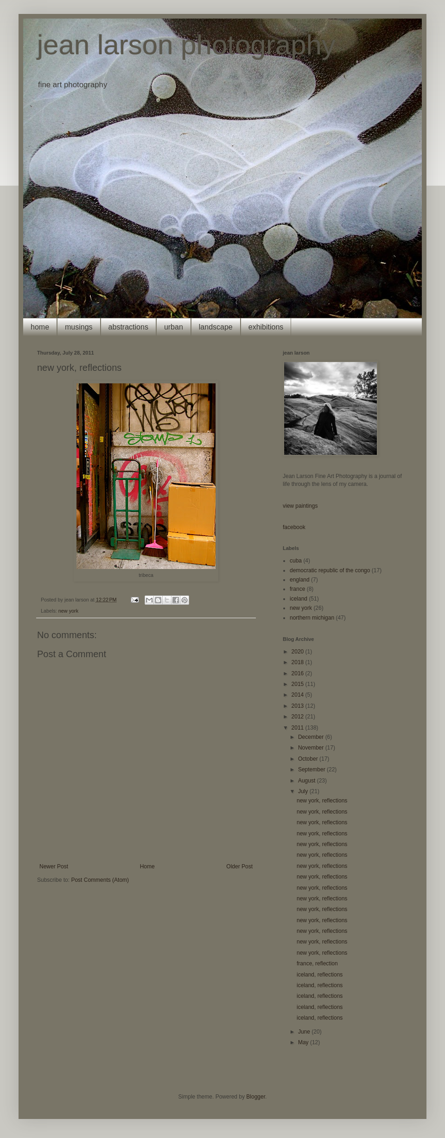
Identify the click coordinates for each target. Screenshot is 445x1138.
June (305, 1031)
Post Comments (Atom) (100, 880)
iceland (298, 598)
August (307, 780)
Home (147, 866)
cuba (296, 560)
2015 (298, 684)
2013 (298, 706)
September (312, 769)
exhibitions (266, 327)
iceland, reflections (320, 974)
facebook (294, 527)
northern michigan (312, 617)
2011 (298, 727)
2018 (298, 662)
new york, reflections (322, 800)
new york (68, 611)
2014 (298, 695)
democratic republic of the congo (330, 570)
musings (79, 327)
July (304, 791)
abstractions (128, 327)
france (297, 589)
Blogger (255, 1096)
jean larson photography (186, 44)
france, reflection (317, 963)
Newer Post (53, 866)
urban (173, 327)
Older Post (239, 866)
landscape (216, 327)
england (300, 579)
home (40, 327)
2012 (298, 716)
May (304, 1042)
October (308, 759)
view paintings (300, 506)
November (311, 747)
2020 (298, 651)
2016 (298, 673)
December (311, 737)
